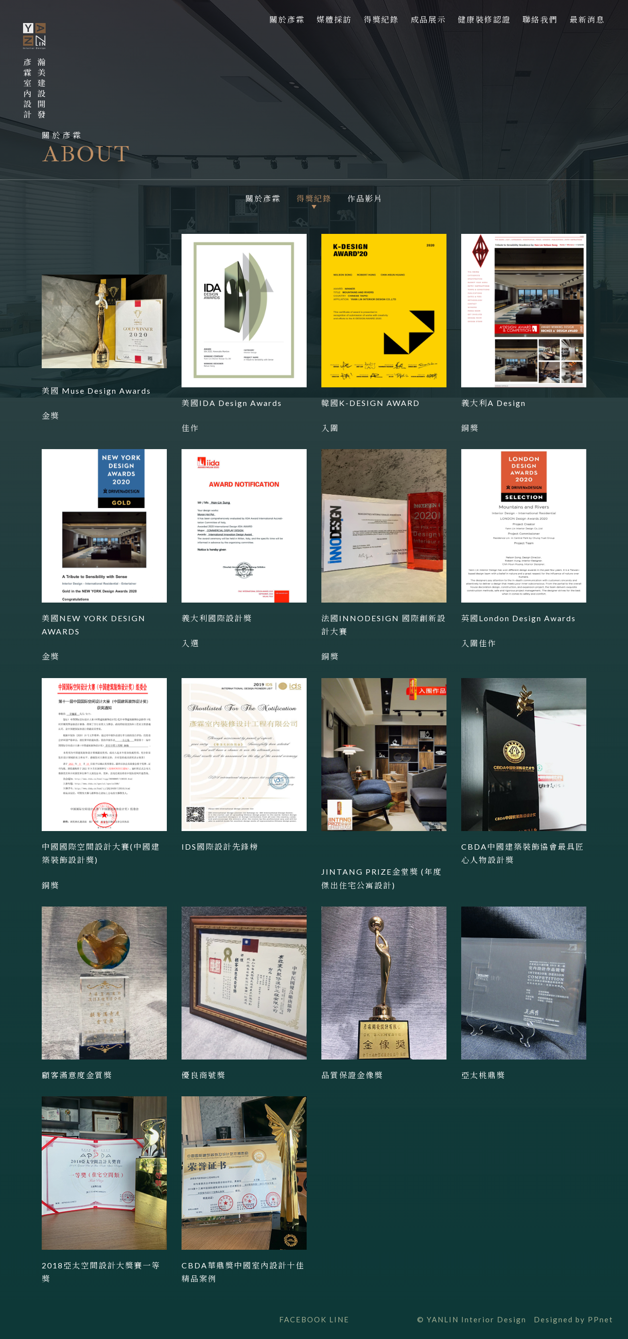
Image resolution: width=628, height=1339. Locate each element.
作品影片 (365, 198)
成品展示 (428, 19)
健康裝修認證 (484, 19)
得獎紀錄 (381, 19)
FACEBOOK (303, 1319)
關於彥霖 (287, 19)
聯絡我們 (540, 19)
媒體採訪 (334, 19)
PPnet (600, 1319)
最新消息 (587, 19)
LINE (339, 1319)
